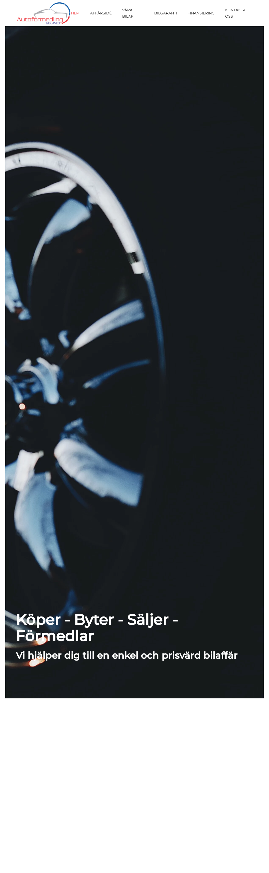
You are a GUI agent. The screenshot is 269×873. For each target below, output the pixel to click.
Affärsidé (101, 13)
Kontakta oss (235, 13)
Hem (75, 13)
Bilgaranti (165, 13)
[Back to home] (43, 13)
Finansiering (201, 13)
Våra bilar (127, 13)
